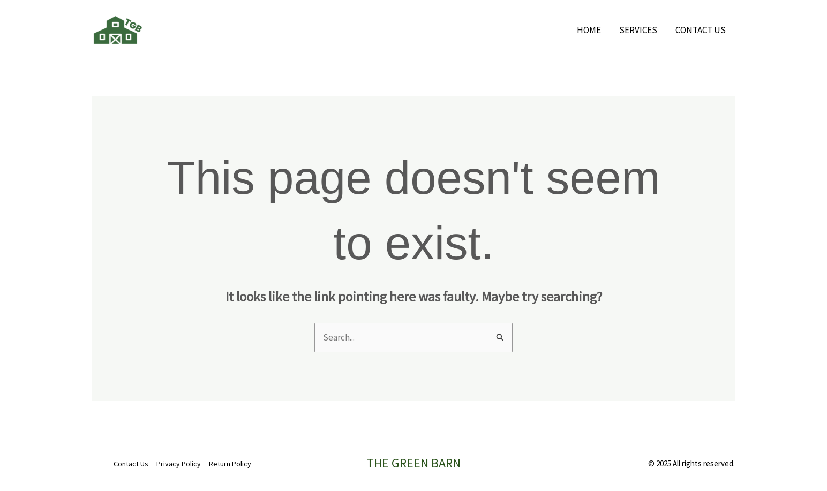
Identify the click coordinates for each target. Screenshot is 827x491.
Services (638, 30)
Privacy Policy (178, 464)
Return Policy (230, 464)
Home (589, 30)
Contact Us (700, 30)
